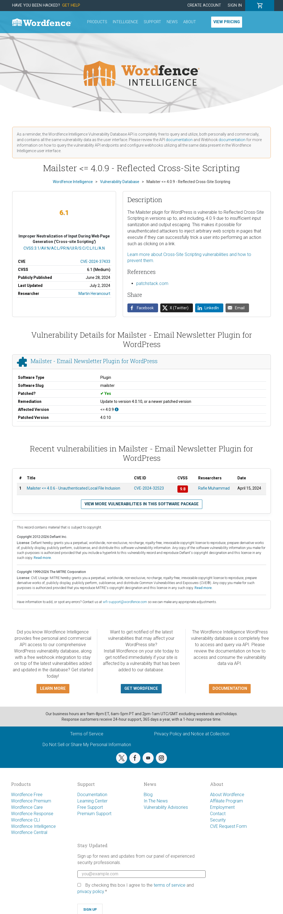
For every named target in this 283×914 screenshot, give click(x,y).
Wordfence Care (27, 807)
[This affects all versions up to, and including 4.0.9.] (117, 409)
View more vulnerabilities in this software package (142, 504)
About (189, 22)
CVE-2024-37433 (95, 261)
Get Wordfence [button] (141, 688)
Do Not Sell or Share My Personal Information (87, 744)
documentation (179, 140)
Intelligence (125, 22)
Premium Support (94, 813)
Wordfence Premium (31, 801)
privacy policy (90, 891)
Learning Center (92, 801)
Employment (222, 807)
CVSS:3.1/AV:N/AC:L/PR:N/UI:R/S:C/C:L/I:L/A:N (64, 248)
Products (97, 22)
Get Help (71, 5)
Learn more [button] (53, 688)
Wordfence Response (32, 813)
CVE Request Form (228, 826)
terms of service (169, 885)
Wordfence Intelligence (33, 826)
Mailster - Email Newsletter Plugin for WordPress (94, 361)
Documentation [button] (230, 688)
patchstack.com (152, 283)
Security (218, 820)
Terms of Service (86, 733)
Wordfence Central (29, 832)
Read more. (43, 558)
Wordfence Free (27, 794)
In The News (156, 801)
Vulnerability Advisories (166, 807)
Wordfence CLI (25, 820)
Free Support (90, 807)
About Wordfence (227, 794)
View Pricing (226, 22)
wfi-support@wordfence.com (125, 602)
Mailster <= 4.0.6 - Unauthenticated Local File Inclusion (73, 488)
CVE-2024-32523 (149, 488)
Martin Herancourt (94, 293)
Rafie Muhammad (214, 488)
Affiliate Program (226, 801)
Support (152, 22)
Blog (148, 794)
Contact (218, 813)
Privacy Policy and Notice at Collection (191, 733)
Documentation (92, 794)
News (172, 22)
